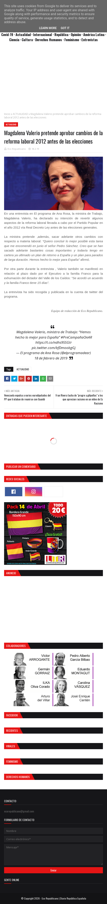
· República (61, 34)
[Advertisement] (53, 79)
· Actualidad (23, 34)
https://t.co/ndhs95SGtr (53, 342)
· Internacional (42, 34)
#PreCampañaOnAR (76, 337)
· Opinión (75, 34)
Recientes (12, 730)
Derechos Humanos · (49, 39)
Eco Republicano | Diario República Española (64, 898)
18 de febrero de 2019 (50, 358)
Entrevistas (89, 39)
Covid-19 (7, 34)
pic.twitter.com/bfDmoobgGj (53, 347)
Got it (65, 28)
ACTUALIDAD (20, 114)
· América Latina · (94, 34)
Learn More (48, 28)
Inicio (7, 114)
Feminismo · (72, 39)
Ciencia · (15, 39)
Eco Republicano (17, 148)
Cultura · (28, 39)
